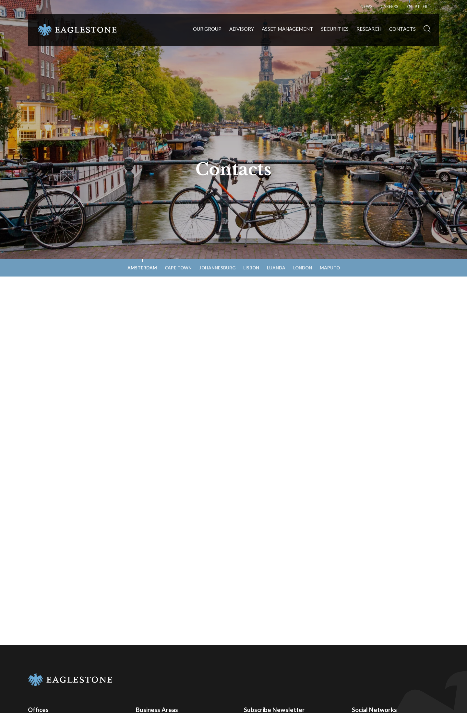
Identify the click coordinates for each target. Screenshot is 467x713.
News (366, 6)
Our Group (207, 29)
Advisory (241, 29)
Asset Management (287, 29)
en (409, 6)
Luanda (276, 267)
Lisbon (251, 267)
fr (425, 6)
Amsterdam (142, 267)
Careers (389, 6)
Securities (335, 29)
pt (417, 6)
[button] (427, 30)
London (302, 267)
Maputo (330, 267)
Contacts (402, 29)
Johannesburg (217, 267)
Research (368, 29)
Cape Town (178, 267)
